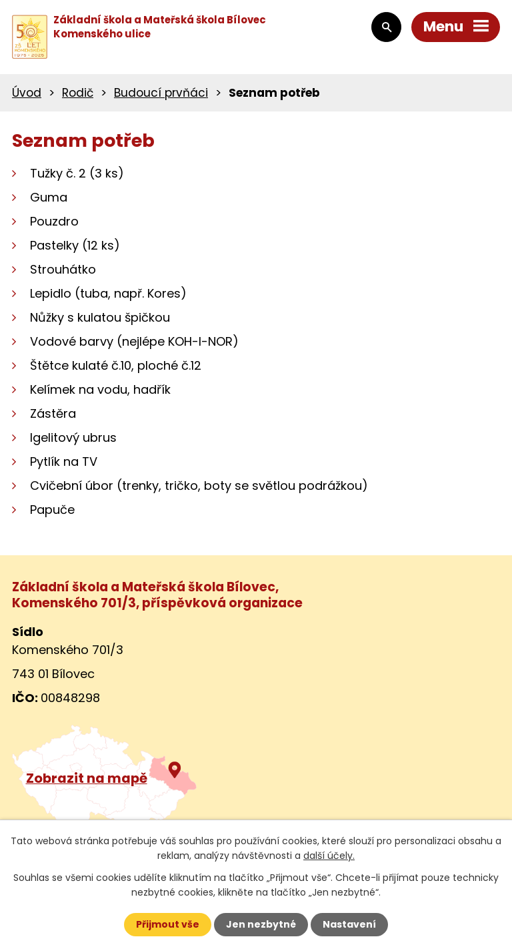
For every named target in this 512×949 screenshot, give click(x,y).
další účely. (329, 855)
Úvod (26, 93)
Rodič (77, 93)
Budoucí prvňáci (161, 93)
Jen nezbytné (261, 924)
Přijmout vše (167, 924)
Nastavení (349, 924)
